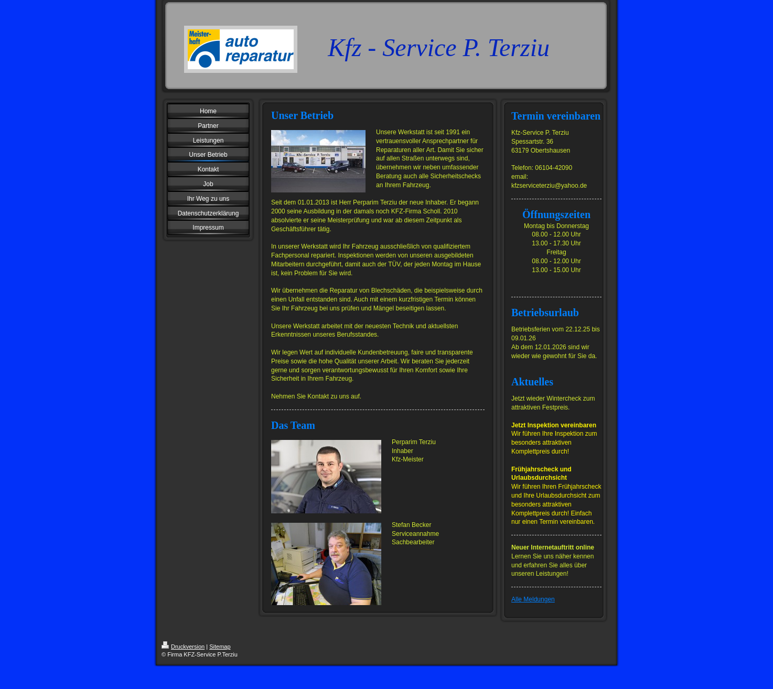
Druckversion (183, 646)
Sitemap (219, 646)
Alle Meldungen (533, 599)
